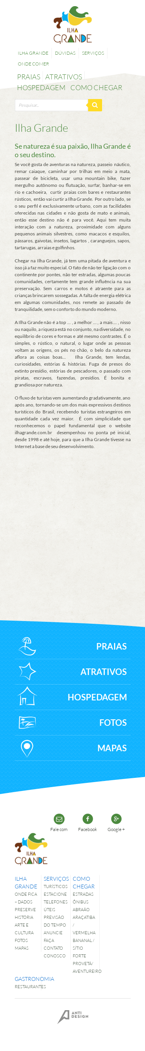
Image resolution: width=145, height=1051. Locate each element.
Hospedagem (41, 87)
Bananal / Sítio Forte (83, 948)
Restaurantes (27, 986)
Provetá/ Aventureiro (85, 967)
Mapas (22, 947)
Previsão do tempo (55, 921)
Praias (28, 76)
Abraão (81, 909)
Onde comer (33, 64)
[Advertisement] (76, 525)
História (24, 917)
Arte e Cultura (24, 928)
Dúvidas (65, 53)
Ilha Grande (33, 53)
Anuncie (53, 932)
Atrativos (63, 76)
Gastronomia (27, 978)
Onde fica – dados (26, 898)
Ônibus (81, 901)
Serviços (93, 53)
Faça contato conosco (55, 948)
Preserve (25, 909)
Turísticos (56, 886)
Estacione (55, 894)
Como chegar (96, 87)
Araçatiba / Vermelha (84, 925)
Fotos (21, 940)
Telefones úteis (56, 905)
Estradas (83, 894)
